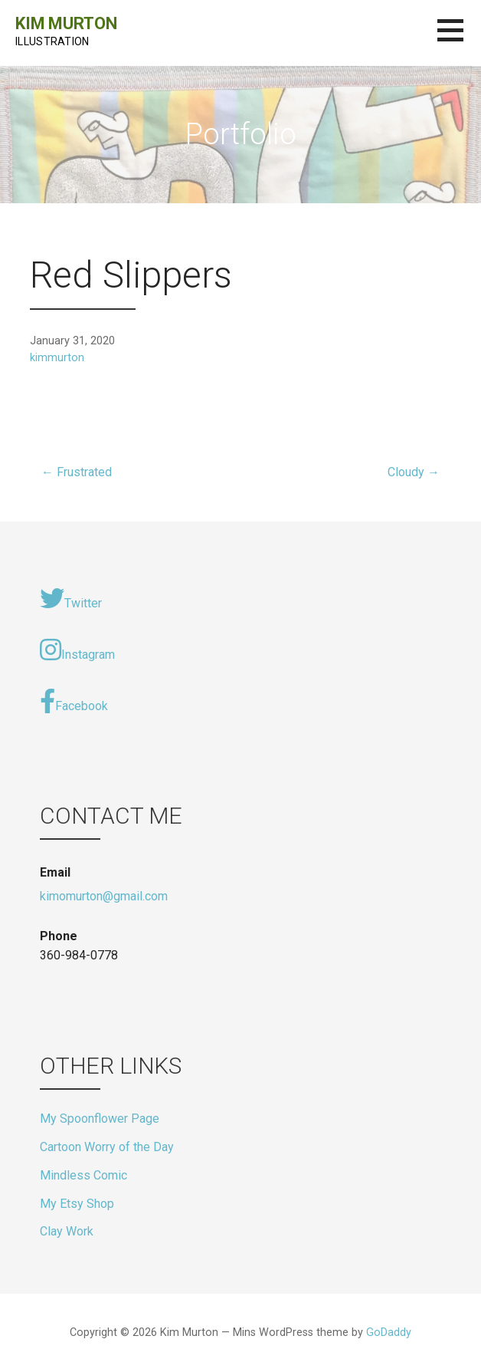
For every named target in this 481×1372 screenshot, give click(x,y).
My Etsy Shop (77, 1203)
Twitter (71, 598)
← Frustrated (76, 472)
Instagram (77, 649)
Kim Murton (65, 23)
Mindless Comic (83, 1175)
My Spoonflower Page (99, 1118)
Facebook (74, 701)
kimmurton (57, 357)
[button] (459, 39)
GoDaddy (388, 1332)
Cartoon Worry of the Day (107, 1147)
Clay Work (66, 1231)
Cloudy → (414, 472)
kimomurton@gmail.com (104, 896)
